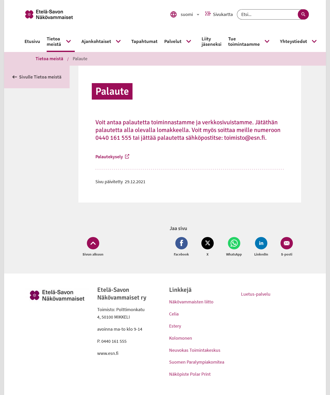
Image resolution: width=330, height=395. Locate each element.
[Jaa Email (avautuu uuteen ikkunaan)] (285, 247)
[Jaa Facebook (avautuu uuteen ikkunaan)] (182, 247)
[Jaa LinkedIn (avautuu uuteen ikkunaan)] (261, 247)
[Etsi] (273, 14)
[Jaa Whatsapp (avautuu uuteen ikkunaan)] (234, 247)
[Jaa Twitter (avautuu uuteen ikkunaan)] (207, 247)
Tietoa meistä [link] (49, 59)
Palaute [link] (80, 59)
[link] (93, 14)
